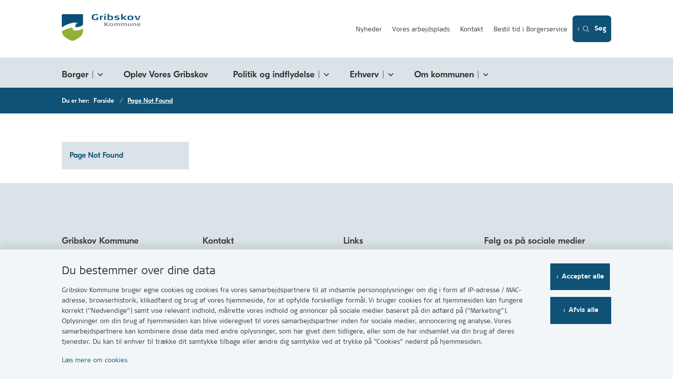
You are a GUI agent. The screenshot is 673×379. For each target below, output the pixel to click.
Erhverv (364, 74)
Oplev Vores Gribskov (166, 74)
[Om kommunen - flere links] (484, 73)
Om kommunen (444, 74)
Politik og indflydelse (274, 74)
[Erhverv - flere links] (389, 73)
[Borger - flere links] (98, 73)
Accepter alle (584, 276)
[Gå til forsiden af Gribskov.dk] (205, 29)
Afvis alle (584, 310)
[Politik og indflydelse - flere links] (325, 73)
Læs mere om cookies (94, 360)
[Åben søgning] (590, 29)
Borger (75, 74)
